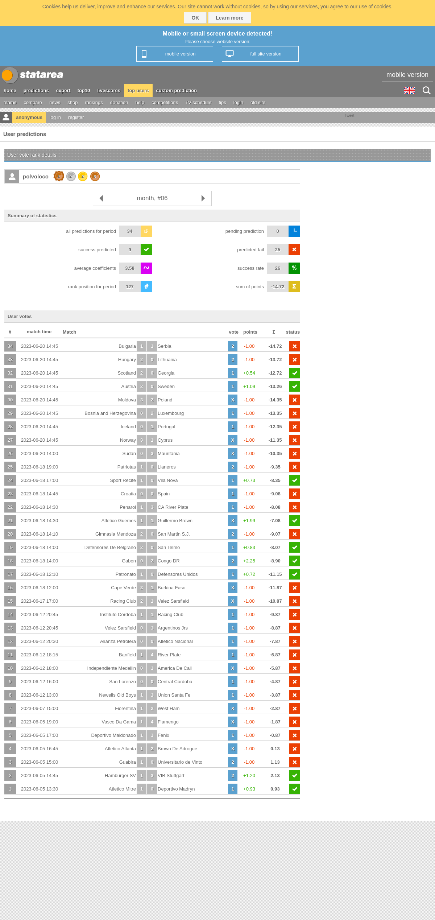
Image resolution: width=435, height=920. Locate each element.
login (238, 102)
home (10, 90)
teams (10, 102)
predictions (36, 90)
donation (119, 102)
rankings (94, 102)
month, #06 (152, 198)
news (54, 102)
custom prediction (176, 90)
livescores (108, 90)
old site (257, 102)
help (140, 102)
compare (33, 102)
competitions (165, 102)
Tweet (350, 115)
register (76, 117)
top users (138, 90)
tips (222, 102)
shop (72, 102)
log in (55, 117)
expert (63, 90)
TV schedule (198, 102)
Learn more (229, 18)
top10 (84, 90)
